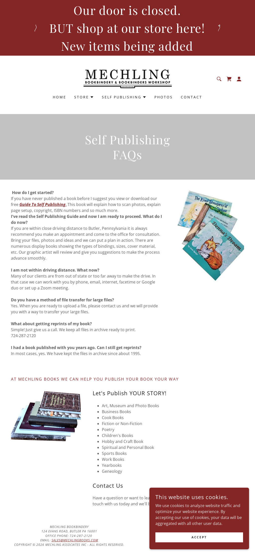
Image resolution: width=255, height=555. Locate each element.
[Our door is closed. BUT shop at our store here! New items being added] (127, 28)
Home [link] (59, 97)
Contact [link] (191, 97)
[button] (239, 79)
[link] (127, 78)
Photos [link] (163, 97)
